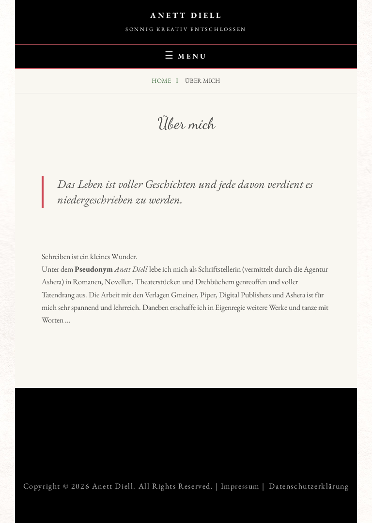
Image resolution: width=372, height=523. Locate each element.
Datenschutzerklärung (309, 486)
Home (162, 81)
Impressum (240, 486)
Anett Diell (186, 15)
